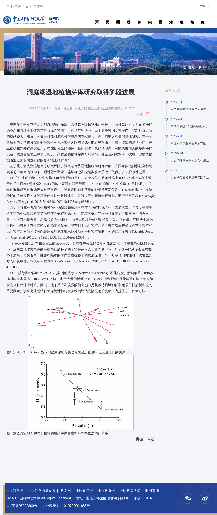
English (27, 6)
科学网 (66, 490)
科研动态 (128, 17)
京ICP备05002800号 (21, 506)
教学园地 (118, 17)
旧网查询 (152, 490)
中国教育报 (106, 490)
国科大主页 (13, 6)
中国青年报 (84, 490)
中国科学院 (14, 490)
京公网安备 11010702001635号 (66, 506)
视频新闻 (202, 17)
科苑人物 (149, 17)
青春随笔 (181, 17)
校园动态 (160, 17)
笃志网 (38, 6)
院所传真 (139, 17)
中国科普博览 (130, 490)
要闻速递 (107, 17)
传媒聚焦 (192, 17)
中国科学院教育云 (42, 490)
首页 (97, 17)
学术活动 (171, 17)
